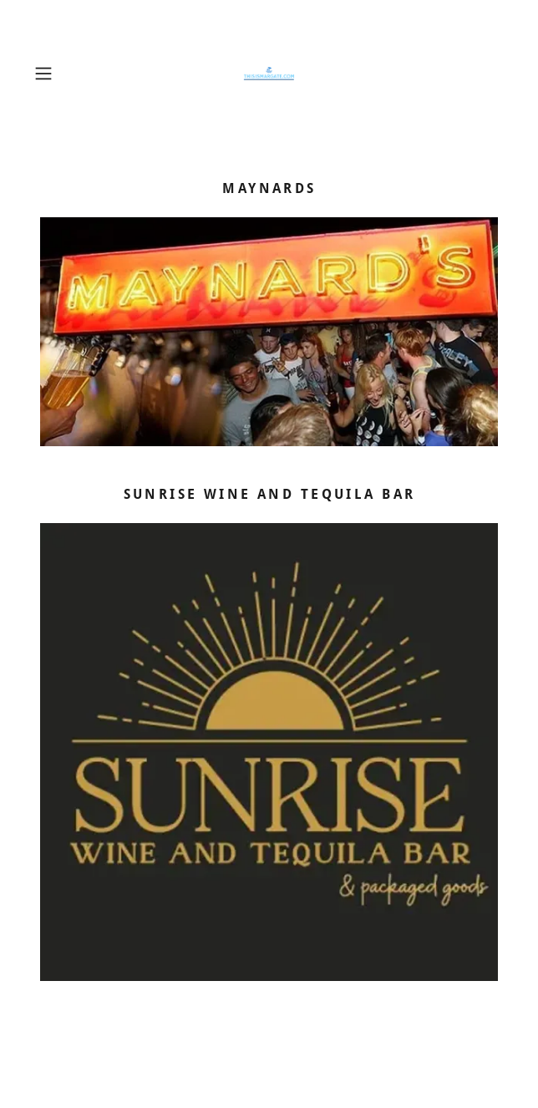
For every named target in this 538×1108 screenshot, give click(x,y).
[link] (269, 73)
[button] (63, 73)
